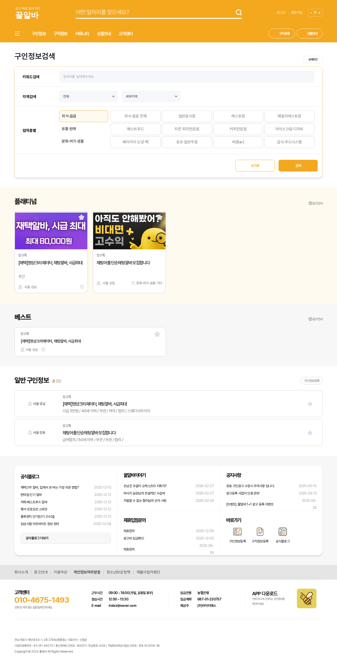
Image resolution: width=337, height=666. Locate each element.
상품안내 (104, 33)
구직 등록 (284, 33)
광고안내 (317, 203)
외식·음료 (69, 116)
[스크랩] (81, 217)
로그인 (281, 12)
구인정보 (39, 33)
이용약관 (60, 572)
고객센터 (126, 33)
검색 (298, 166)
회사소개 (21, 572)
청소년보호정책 (118, 572)
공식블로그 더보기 (37, 538)
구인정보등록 (311, 381)
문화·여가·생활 (73, 141)
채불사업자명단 (148, 572)
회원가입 (296, 12)
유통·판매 (69, 128)
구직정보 (60, 33)
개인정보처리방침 (87, 572)
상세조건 (312, 59)
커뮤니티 (82, 33)
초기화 (255, 166)
